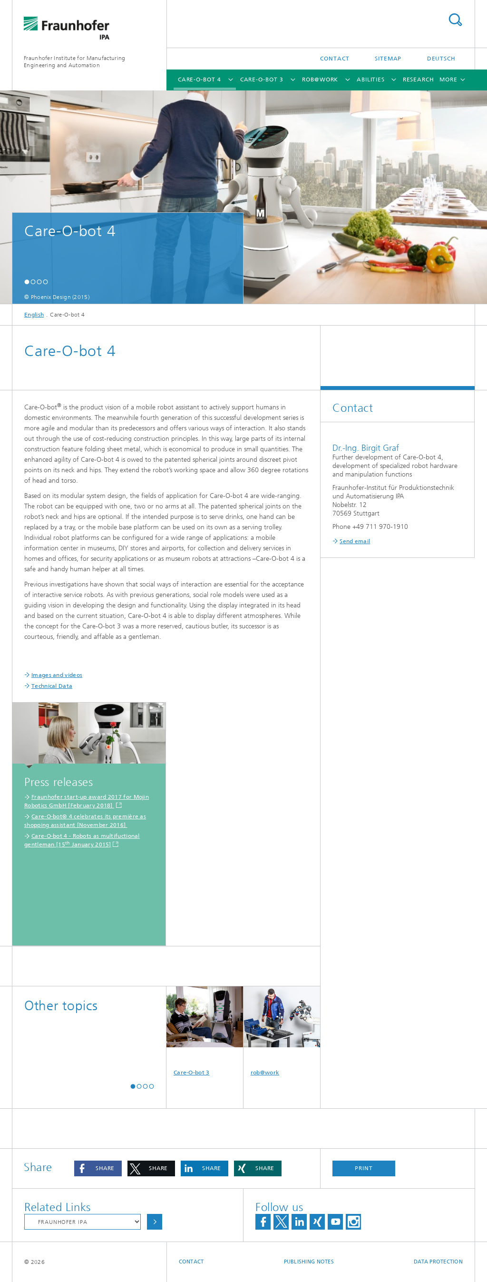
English (34, 314)
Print (364, 1168)
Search (455, 20)
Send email (355, 541)
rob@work (320, 79)
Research (418, 79)
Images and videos (56, 675)
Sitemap (388, 58)
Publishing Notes (309, 1262)
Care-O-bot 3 (261, 79)
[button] (27, 281)
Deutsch (441, 58)
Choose (154, 1222)
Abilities (371, 79)
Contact (334, 58)
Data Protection (438, 1262)
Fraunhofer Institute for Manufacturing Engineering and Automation (74, 62)
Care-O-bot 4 (199, 79)
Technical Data (51, 686)
